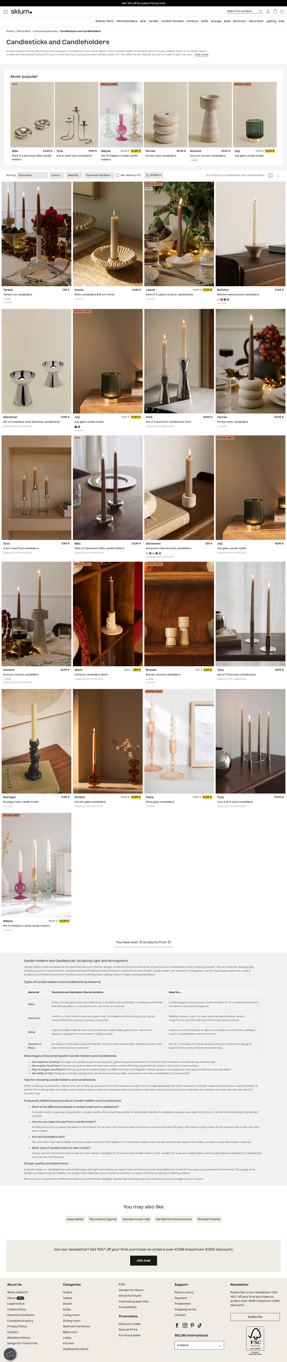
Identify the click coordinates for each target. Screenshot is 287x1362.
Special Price (128, 1337)
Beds (227, 21)
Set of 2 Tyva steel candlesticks (236, 682)
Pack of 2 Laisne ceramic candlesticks (169, 302)
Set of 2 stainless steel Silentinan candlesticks (31, 429)
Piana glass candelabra (160, 809)
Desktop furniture (75, 1357)
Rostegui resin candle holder (21, 809)
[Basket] (275, 11)
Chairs (67, 1300)
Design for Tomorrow (22, 1351)
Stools (67, 1311)
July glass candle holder (249, 155)
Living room (71, 1323)
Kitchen (68, 1351)
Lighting (271, 21)
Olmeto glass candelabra (90, 809)
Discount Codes (130, 1332)
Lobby (67, 1345)
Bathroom (239, 21)
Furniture (192, 21)
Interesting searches (133, 1309)
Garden (153, 21)
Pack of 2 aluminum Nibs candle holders (99, 556)
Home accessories (45, 31)
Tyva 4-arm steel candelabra (235, 809)
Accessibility (128, 1315)
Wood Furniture (130, 1303)
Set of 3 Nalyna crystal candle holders (26, 933)
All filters (154, 183)
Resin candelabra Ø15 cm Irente (95, 302)
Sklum (15, 1306)
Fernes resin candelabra (160, 155)
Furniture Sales (130, 1343)
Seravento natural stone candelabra (168, 556)
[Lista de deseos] (281, 11)
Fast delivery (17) (131, 183)
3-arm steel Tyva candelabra (74, 155)
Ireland (182, 1353)
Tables (67, 1306)
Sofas (204, 21)
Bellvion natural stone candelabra (238, 302)
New (143, 21)
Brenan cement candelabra (163, 682)
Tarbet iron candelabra (17, 302)
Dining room (72, 1328)
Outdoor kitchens (172, 21)
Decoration (256, 21)
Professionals (127, 21)
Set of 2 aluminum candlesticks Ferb (168, 429)
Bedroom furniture (76, 1334)
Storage (216, 21)
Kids (281, 21)
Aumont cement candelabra (207, 155)
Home (10, 31)
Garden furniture (131, 1298)
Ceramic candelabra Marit (91, 682)
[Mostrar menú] (6, 11)
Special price (104, 21)
